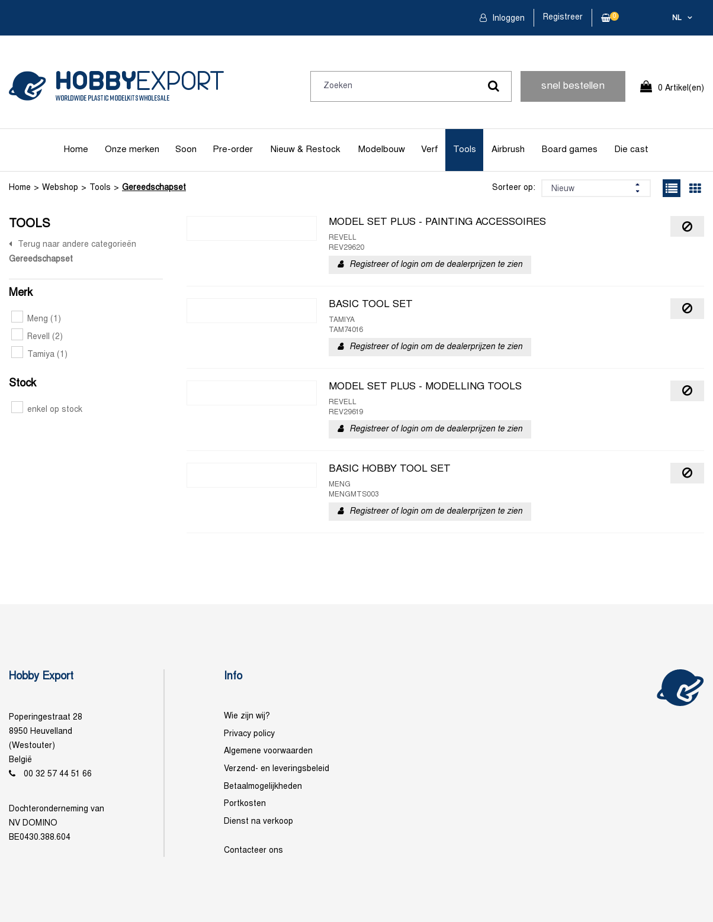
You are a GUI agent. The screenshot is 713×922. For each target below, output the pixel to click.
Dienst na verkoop (258, 822)
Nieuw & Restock (305, 150)
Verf (429, 150)
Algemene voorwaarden (268, 751)
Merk (21, 293)
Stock (22, 384)
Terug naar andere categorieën (77, 245)
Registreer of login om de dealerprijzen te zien (435, 265)
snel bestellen (573, 86)
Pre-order (233, 150)
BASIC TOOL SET (371, 305)
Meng (36, 319)
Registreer (563, 17)
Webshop (60, 188)
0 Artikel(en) (681, 88)
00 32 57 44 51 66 (58, 774)
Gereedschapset (154, 188)
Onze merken (132, 150)
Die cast (631, 150)
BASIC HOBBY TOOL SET (390, 469)
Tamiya (39, 355)
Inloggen (507, 18)
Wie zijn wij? (247, 716)
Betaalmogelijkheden (263, 787)
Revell (37, 337)
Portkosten (245, 804)
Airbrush (508, 150)
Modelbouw (381, 150)
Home (76, 150)
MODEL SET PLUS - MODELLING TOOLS (425, 387)
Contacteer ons (253, 851)
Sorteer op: (513, 188)
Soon (186, 150)
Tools (464, 150)
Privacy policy (249, 734)
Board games (570, 150)
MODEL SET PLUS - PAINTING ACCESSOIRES (437, 222)
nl (677, 18)
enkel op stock (46, 410)
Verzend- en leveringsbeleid (276, 769)
